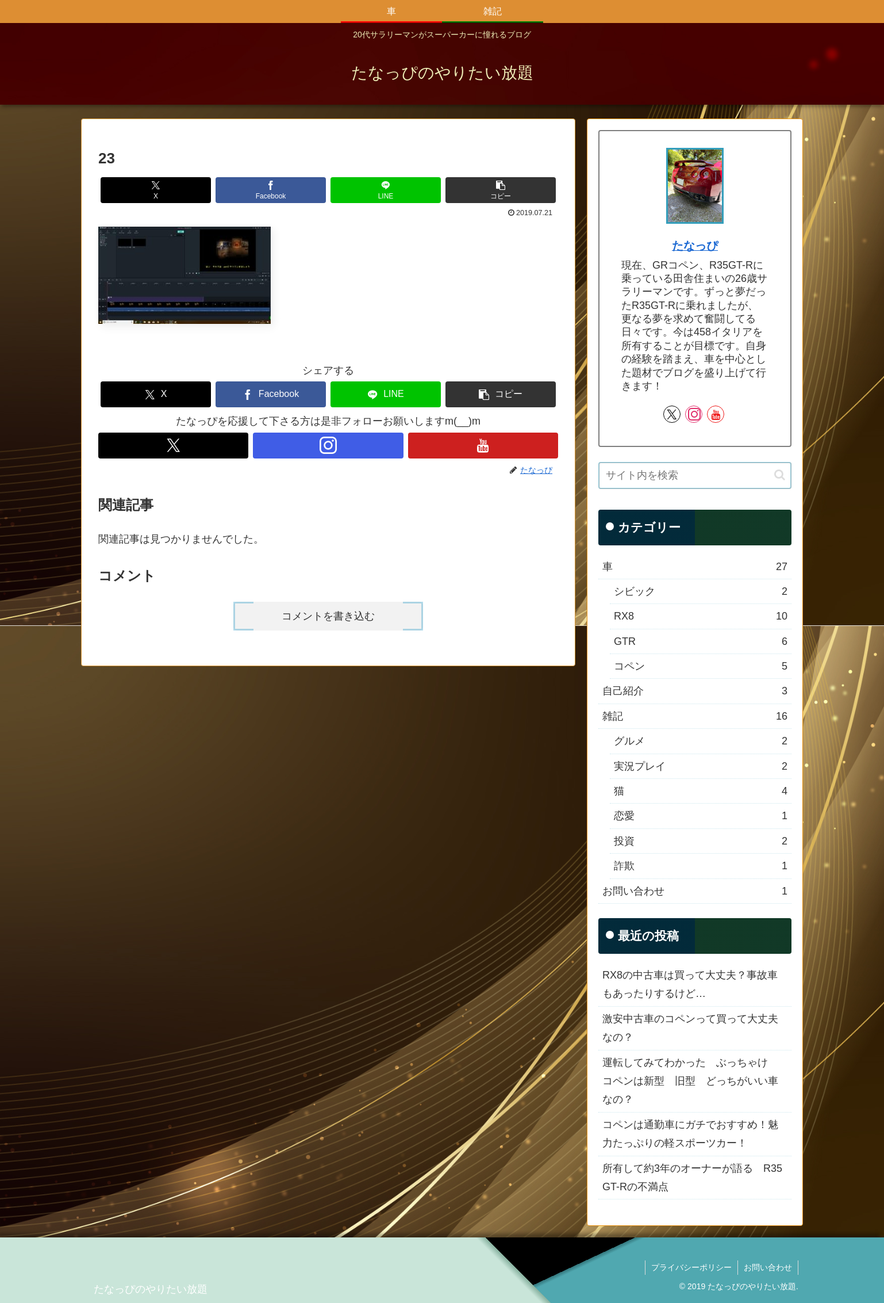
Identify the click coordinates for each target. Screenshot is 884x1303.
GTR (700, 641)
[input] (694, 475)
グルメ (700, 741)
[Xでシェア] (156, 190)
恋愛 (700, 816)
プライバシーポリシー (691, 1267)
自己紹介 (694, 691)
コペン (700, 666)
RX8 (700, 616)
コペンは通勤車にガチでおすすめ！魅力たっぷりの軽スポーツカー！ (690, 1134)
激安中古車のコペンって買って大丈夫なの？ (690, 1028)
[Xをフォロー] (173, 445)
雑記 (694, 716)
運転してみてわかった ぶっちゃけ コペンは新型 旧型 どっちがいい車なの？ (690, 1081)
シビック (700, 591)
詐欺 (700, 866)
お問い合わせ (694, 891)
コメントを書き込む (328, 616)
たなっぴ (695, 245)
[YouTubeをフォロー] (483, 445)
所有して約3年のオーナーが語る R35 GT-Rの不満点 (692, 1178)
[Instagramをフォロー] (328, 445)
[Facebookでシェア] (271, 190)
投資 (700, 841)
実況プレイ (700, 766)
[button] (500, 190)
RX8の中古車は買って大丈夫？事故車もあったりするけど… (690, 984)
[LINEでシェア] (385, 190)
